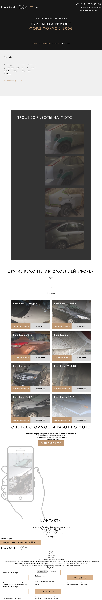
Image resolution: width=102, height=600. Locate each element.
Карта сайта (51, 567)
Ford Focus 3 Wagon (25, 303)
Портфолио (51, 555)
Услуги (51, 552)
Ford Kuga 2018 (22, 335)
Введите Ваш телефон (11, 573)
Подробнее (40, 326)
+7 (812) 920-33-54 (88, 4)
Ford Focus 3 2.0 (22, 397)
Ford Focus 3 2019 (65, 303)
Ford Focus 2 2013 (65, 366)
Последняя (51, 293)
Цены (51, 554)
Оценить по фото (51, 443)
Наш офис (51, 537)
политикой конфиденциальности (69, 565)
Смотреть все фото (21, 326)
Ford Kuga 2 (61, 335)
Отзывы (51, 557)
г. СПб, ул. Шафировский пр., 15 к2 (90, 10)
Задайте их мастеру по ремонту (20, 543)
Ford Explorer (21, 366)
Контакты (51, 521)
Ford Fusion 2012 (64, 397)
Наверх (51, 569)
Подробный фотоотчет (14, 81)
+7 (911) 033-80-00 (95, 7)
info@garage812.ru (53, 531)
